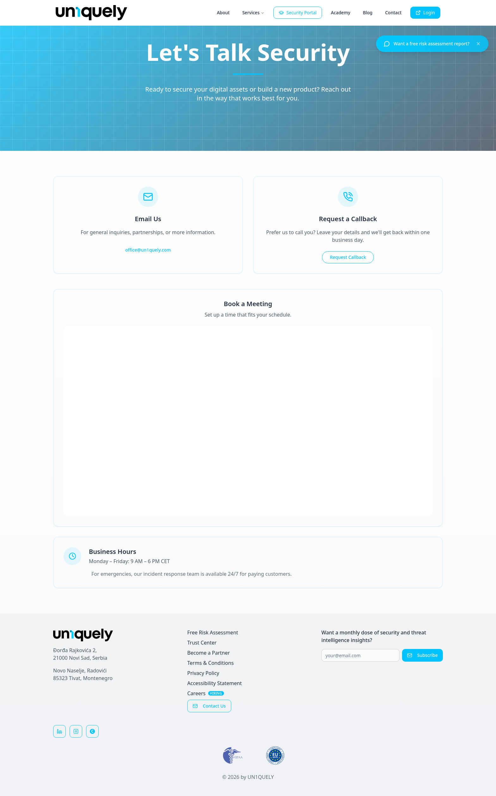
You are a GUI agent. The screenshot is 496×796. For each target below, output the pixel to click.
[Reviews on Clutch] (92, 731)
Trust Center (202, 642)
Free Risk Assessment (212, 632)
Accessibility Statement (214, 683)
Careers (205, 693)
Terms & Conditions (210, 662)
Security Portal (297, 13)
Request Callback (348, 257)
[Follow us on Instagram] (76, 731)
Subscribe (422, 655)
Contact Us (209, 706)
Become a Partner (208, 652)
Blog (367, 13)
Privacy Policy (203, 673)
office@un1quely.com (148, 250)
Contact (393, 13)
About (223, 13)
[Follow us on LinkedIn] (59, 731)
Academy (340, 13)
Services (253, 13)
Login (425, 13)
